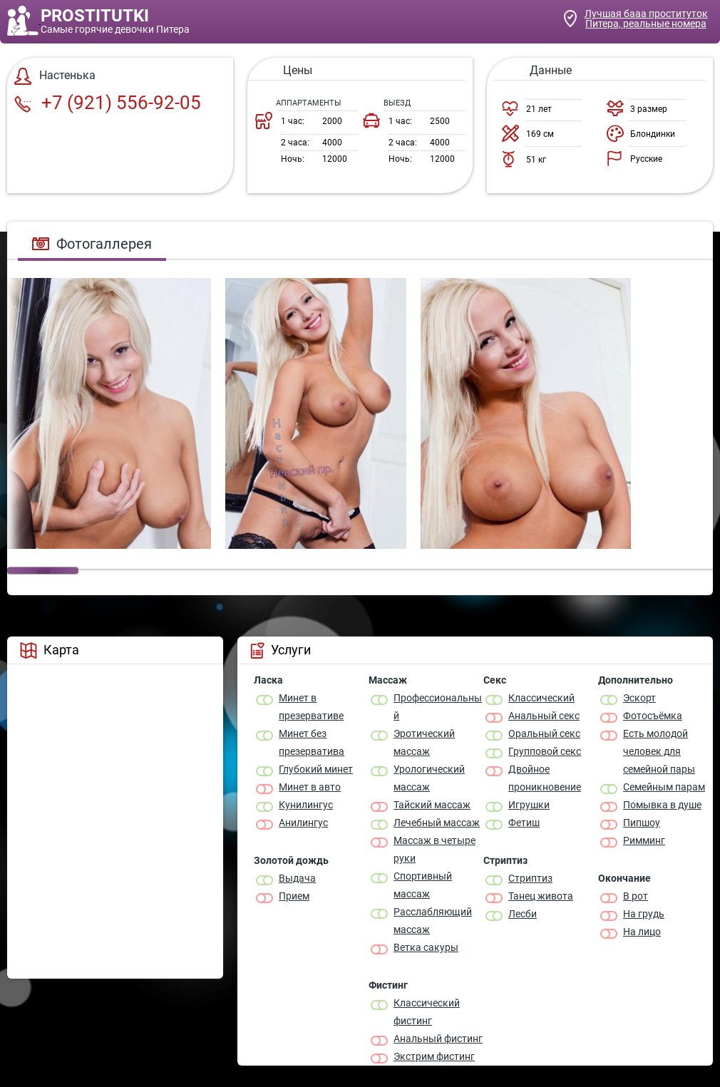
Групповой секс (544, 751)
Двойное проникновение (544, 778)
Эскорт (639, 698)
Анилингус (303, 822)
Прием (294, 896)
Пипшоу (641, 822)
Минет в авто (310, 787)
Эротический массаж (424, 742)
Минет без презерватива (311, 742)
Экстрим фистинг (434, 1056)
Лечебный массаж (437, 822)
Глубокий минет (316, 769)
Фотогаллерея (92, 243)
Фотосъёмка (652, 715)
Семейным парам (664, 787)
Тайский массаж (432, 804)
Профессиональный (438, 706)
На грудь (643, 913)
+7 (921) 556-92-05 (107, 102)
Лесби (522, 913)
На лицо (642, 931)
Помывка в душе (662, 804)
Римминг (644, 840)
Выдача (297, 878)
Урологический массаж (429, 778)
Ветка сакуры (426, 947)
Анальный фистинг (438, 1038)
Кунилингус (306, 804)
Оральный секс (544, 733)
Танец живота (540, 896)
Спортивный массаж (423, 885)
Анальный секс (544, 715)
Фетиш (524, 822)
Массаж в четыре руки (434, 849)
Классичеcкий (541, 698)
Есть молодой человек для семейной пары (659, 751)
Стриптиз (530, 878)
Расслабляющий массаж (433, 920)
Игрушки (529, 804)
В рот (635, 896)
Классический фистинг (427, 1011)
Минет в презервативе (311, 706)
